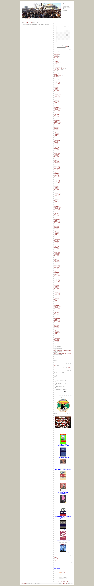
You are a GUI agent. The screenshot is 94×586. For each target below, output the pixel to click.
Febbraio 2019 (57, 239)
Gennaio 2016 (57, 195)
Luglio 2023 (56, 301)
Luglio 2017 (56, 216)
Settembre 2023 (57, 304)
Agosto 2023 (56, 302)
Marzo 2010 (56, 113)
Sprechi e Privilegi (57, 75)
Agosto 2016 (56, 203)
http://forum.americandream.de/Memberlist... (63, 350)
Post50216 (56, 358)
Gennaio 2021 (57, 266)
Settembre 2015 (57, 190)
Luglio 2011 (56, 132)
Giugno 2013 (56, 159)
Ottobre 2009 (56, 107)
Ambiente (56, 51)
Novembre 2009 (57, 108)
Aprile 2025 (56, 326)
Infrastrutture (56, 62)
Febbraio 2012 (57, 140)
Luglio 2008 (56, 89)
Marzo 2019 (56, 240)
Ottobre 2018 (56, 234)
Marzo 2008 (56, 84)
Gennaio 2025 (57, 322)
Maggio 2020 (56, 256)
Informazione (56, 61)
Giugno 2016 (56, 201)
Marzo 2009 (56, 99)
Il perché (56, 558)
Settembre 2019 (57, 247)
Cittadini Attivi (27, 18)
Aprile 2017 (56, 213)
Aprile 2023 (56, 298)
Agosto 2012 (56, 147)
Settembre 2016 (57, 205)
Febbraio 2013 (57, 154)
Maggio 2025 (56, 327)
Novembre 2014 (57, 179)
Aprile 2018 (56, 227)
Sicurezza (56, 73)
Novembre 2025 (57, 334)
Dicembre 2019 (57, 251)
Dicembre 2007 (57, 81)
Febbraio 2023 (57, 295)
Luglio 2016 (56, 202)
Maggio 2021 (56, 271)
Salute (55, 70)
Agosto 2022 (56, 288)
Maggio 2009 (56, 101)
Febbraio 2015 (57, 182)
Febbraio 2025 (57, 324)
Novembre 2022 (57, 292)
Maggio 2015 (56, 186)
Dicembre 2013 (57, 166)
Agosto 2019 (56, 246)
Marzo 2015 (56, 183)
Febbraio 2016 (57, 196)
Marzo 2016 (56, 198)
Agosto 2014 (56, 175)
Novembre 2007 (57, 80)
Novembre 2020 (57, 264)
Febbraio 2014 (57, 168)
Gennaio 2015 (57, 181)
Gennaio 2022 (57, 280)
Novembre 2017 (57, 221)
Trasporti (56, 76)
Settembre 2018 (57, 233)
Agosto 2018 (56, 232)
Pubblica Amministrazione (59, 68)
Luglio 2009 (56, 103)
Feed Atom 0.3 (63, 574)
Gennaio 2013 (57, 153)
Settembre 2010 (57, 120)
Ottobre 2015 (56, 192)
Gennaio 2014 (57, 167)
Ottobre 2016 (56, 206)
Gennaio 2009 (57, 96)
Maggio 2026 (56, 341)
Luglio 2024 (56, 315)
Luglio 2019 (56, 245)
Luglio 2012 (56, 146)
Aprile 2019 (56, 241)
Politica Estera (57, 67)
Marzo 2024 (56, 311)
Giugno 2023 (56, 300)
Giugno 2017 (56, 215)
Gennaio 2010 (57, 110)
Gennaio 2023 (57, 294)
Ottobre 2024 (56, 319)
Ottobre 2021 (56, 276)
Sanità (55, 71)
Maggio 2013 (56, 157)
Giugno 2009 (56, 102)
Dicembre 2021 (57, 279)
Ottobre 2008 (56, 93)
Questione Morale (57, 69)
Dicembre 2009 (57, 109)
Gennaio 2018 (57, 223)
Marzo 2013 (56, 155)
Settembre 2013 (57, 162)
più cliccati (70, 344)
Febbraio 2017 (57, 210)
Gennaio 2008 (57, 82)
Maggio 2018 (56, 228)
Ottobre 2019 (56, 248)
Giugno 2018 (56, 229)
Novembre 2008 (57, 94)
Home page (24, 583)
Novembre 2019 (57, 249)
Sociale (55, 74)
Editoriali (56, 57)
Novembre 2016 (57, 207)
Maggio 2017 (56, 214)
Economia (56, 56)
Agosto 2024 (56, 317)
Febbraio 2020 (57, 253)
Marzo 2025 (56, 325)
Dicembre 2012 (57, 152)
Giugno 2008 (56, 88)
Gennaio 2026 (57, 337)
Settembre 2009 (57, 106)
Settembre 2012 (57, 148)
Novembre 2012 (57, 150)
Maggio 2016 (56, 200)
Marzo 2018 (56, 226)
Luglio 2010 (56, 117)
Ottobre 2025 (56, 333)
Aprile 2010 (56, 114)
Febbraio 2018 (57, 225)
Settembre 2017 (57, 219)
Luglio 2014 (56, 174)
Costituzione (56, 54)
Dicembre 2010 (57, 123)
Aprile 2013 (56, 156)
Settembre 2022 (57, 289)
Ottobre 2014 (56, 177)
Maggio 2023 (56, 299)
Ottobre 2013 (56, 163)
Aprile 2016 (56, 199)
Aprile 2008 (56, 86)
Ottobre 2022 (56, 291)
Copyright (56, 560)
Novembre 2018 (57, 235)
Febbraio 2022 (57, 281)
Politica (55, 66)
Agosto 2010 (56, 119)
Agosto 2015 (56, 189)
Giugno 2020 (56, 258)
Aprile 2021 (56, 269)
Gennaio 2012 (57, 139)
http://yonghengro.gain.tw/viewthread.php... (62, 353)
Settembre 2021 (57, 275)
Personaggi (56, 64)
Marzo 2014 (56, 169)
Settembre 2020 (57, 261)
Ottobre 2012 (56, 149)
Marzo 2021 (56, 268)
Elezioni (56, 58)
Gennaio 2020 (57, 252)
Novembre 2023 (57, 306)
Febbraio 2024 (57, 309)
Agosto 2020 (56, 260)
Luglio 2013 (56, 160)
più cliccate (69, 367)
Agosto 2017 (56, 218)
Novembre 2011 (57, 136)
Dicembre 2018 (57, 236)
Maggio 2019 (56, 242)
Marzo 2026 (56, 339)
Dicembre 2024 (57, 321)
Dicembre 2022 (57, 293)
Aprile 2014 (56, 170)
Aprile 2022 (56, 284)
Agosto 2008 (56, 90)
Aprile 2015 (56, 185)
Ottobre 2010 (56, 121)
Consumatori (56, 53)
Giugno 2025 (56, 328)
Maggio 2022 (56, 285)
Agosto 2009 (56, 104)
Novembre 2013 (57, 165)
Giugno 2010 (56, 116)
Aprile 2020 (56, 255)
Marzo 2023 (56, 297)
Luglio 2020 (56, 259)
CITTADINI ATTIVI (27, 22)
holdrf (55, 347)
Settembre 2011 (57, 134)
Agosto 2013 (56, 161)
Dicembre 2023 (57, 307)
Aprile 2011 (56, 128)
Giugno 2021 (56, 272)
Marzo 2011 (56, 127)
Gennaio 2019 (57, 238)
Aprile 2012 (56, 142)
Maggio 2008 (56, 87)
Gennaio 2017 (57, 209)
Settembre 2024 (57, 318)
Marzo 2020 (56, 254)
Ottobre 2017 (56, 220)
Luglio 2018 (56, 231)
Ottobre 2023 (56, 305)
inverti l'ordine (43, 22)
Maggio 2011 (56, 129)
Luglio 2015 (56, 188)
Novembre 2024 (57, 320)
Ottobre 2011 (56, 135)
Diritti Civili (56, 55)
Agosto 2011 (56, 133)
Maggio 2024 (56, 313)
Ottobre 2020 (56, 262)
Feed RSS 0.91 (63, 572)
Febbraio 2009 (57, 97)
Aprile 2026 (56, 340)
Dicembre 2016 (57, 208)
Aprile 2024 (56, 312)
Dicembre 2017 (57, 222)
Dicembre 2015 (57, 194)
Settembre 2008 (57, 91)
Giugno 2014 (56, 173)
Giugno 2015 (56, 187)
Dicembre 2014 (57, 180)
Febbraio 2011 (57, 126)
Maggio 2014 (56, 172)
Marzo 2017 (56, 212)
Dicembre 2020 (57, 265)
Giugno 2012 (56, 144)
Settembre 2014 (57, 176)
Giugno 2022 (56, 286)
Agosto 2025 (56, 331)
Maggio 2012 (56, 143)
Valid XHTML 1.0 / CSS (63, 581)
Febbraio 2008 (57, 83)
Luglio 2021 (56, 273)
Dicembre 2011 (57, 137)
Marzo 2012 (56, 141)
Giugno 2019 (56, 243)
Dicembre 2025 (57, 335)
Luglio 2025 (56, 330)
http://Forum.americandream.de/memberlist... (63, 356)
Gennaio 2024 (57, 308)
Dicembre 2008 (57, 95)
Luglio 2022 (56, 287)
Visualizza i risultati (58, 392)
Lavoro (55, 63)
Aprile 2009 (56, 100)
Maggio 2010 (56, 115)
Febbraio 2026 (57, 338)
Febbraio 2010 (57, 111)
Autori (55, 557)
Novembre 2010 (57, 122)
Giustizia (56, 60)
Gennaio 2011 (57, 124)
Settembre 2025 (57, 332)
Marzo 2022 (56, 282)
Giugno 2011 (56, 130)
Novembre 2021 (57, 278)
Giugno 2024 (56, 314)
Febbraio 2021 (57, 267)
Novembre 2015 (57, 193)
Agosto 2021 (56, 274)
